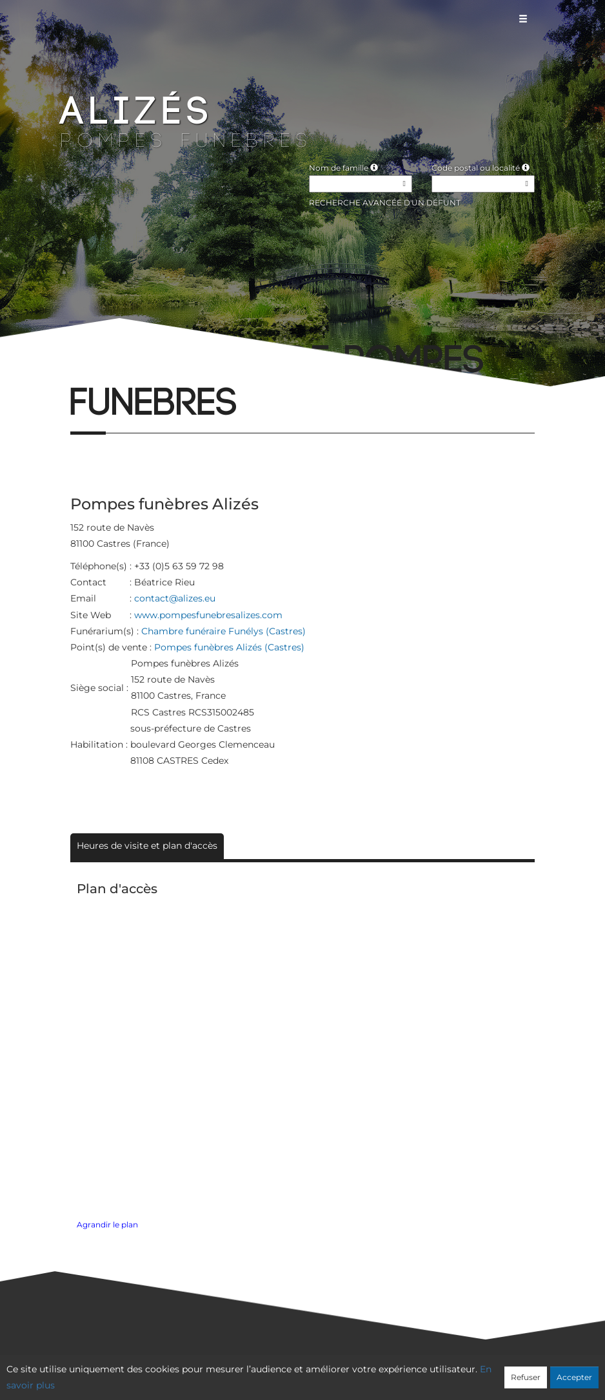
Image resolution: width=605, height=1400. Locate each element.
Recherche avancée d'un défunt (385, 202)
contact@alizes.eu (174, 598)
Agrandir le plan (107, 1224)
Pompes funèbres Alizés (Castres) (229, 647)
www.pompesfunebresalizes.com (208, 615)
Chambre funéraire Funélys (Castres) (223, 631)
